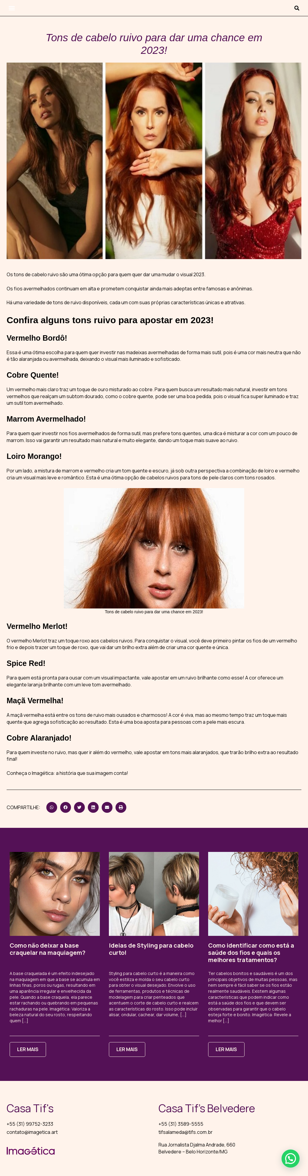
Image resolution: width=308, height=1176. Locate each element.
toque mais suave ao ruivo (208, 440)
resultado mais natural (225, 389)
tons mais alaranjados (194, 752)
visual (180, 640)
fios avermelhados (34, 288)
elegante (17, 684)
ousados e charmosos (141, 715)
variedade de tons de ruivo (52, 302)
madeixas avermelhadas (152, 352)
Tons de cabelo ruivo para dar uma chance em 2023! (154, 611)
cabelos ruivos (162, 477)
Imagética (43, 773)
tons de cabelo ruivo (36, 274)
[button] (12, 8)
